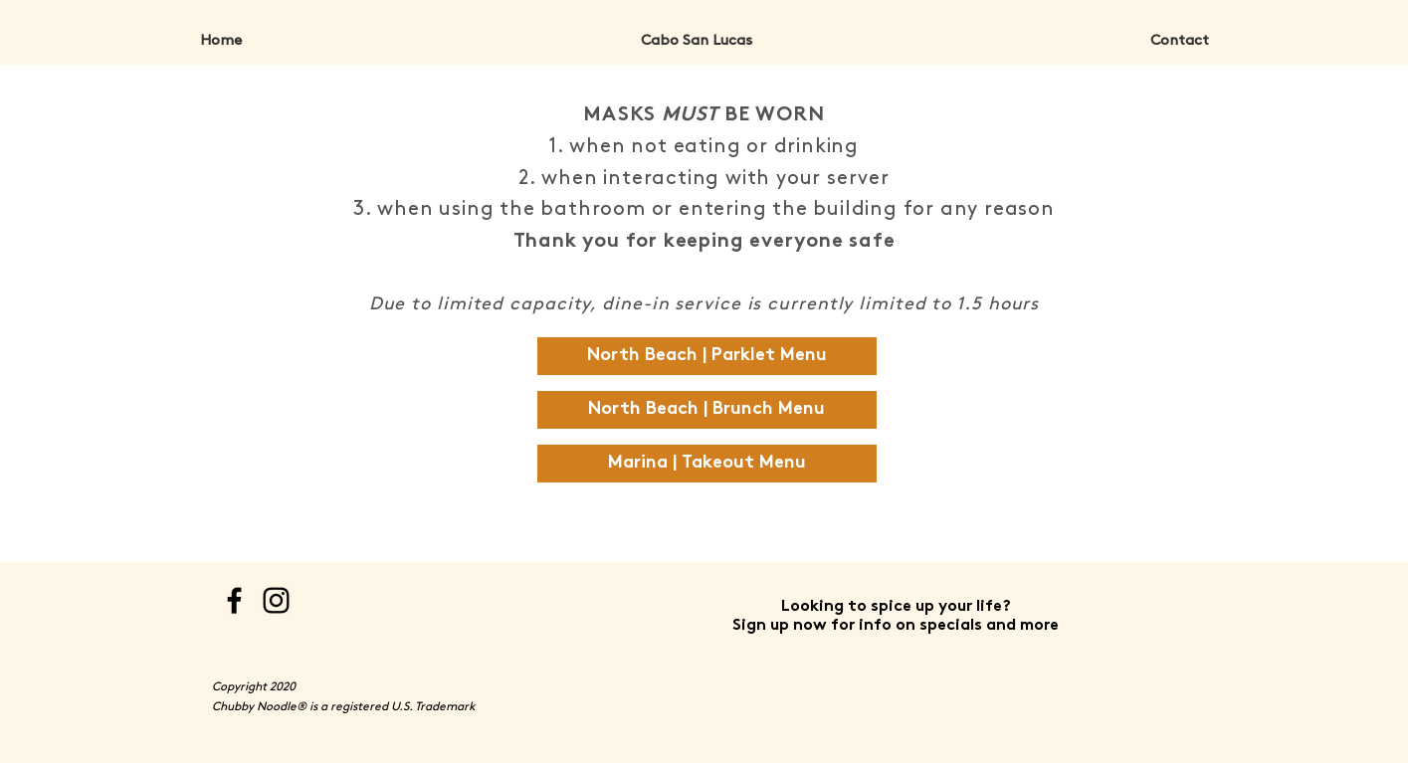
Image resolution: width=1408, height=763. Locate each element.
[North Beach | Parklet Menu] (707, 356)
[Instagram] (276, 600)
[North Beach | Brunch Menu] (707, 410)
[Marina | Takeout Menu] (707, 463)
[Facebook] (234, 600)
